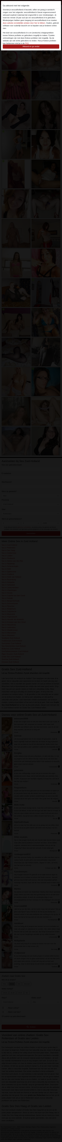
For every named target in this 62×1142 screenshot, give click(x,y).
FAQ (27, 43)
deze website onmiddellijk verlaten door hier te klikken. (24, 23)
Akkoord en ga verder (31, 46)
